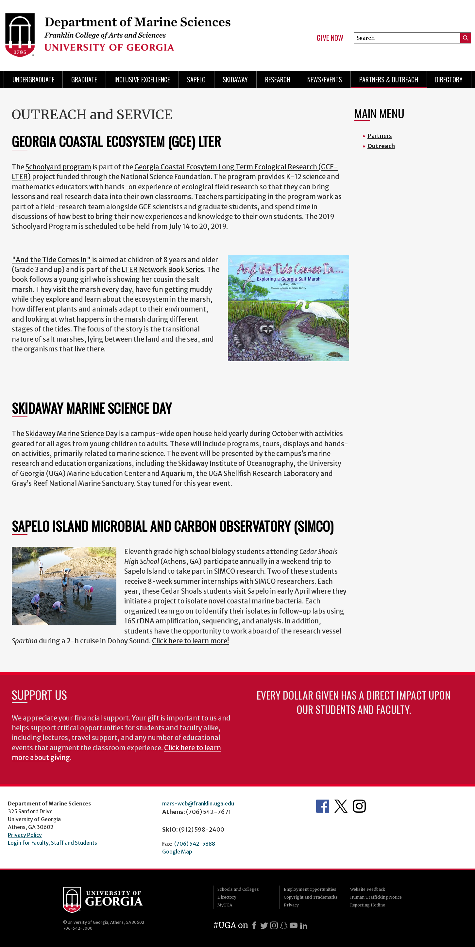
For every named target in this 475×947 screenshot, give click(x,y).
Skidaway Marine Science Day (71, 434)
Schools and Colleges (238, 889)
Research (277, 79)
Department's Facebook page (322, 806)
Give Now (330, 38)
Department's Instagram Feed (359, 806)
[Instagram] (274, 925)
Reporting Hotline (367, 905)
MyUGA (224, 905)
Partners (379, 136)
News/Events (324, 79)
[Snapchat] (284, 925)
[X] (264, 925)
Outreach (381, 146)
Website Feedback (367, 889)
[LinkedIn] (304, 925)
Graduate (84, 79)
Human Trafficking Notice (376, 897)
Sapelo (196, 79)
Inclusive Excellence (142, 79)
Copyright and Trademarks (311, 897)
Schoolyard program (58, 167)
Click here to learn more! (190, 641)
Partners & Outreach (388, 79)
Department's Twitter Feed (341, 806)
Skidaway (235, 79)
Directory (449, 79)
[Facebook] (254, 925)
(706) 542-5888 (194, 843)
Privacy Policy (25, 835)
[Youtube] (293, 925)
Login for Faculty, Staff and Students (52, 842)
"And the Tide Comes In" (51, 260)
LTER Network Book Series (163, 269)
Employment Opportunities (310, 889)
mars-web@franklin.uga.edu (198, 803)
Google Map (177, 851)
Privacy (291, 905)
